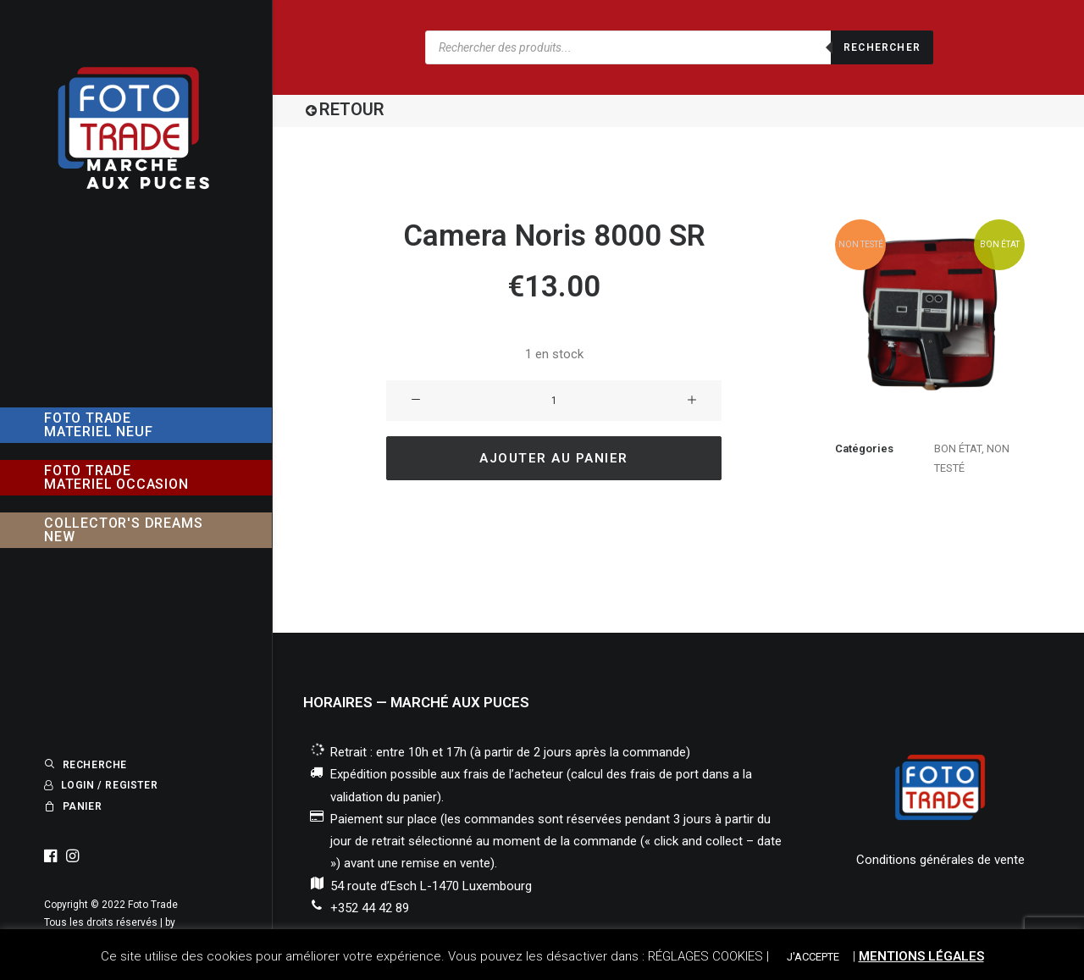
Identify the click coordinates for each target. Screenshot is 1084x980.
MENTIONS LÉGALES (921, 956)
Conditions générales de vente (940, 859)
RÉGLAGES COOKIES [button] (705, 956)
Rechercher (882, 47)
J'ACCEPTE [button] (813, 956)
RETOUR (351, 109)
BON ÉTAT (958, 448)
